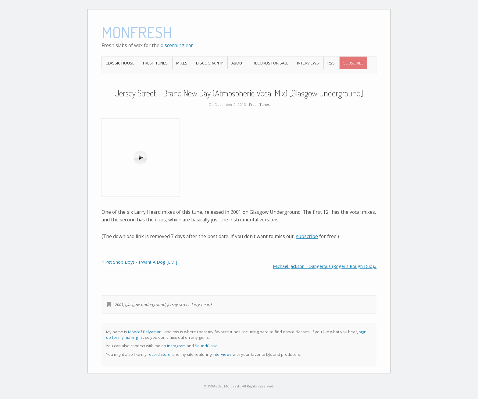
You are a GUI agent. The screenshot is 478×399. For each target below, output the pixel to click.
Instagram (176, 346)
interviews (222, 354)
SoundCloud (206, 346)
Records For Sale (270, 63)
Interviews (308, 63)
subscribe (307, 236)
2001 (119, 304)
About (237, 63)
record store (159, 354)
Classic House (119, 63)
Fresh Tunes (155, 63)
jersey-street (178, 304)
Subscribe (353, 63)
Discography (209, 63)
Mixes (181, 63)
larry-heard (201, 304)
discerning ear (177, 45)
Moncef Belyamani (145, 332)
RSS (331, 63)
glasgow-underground (145, 304)
